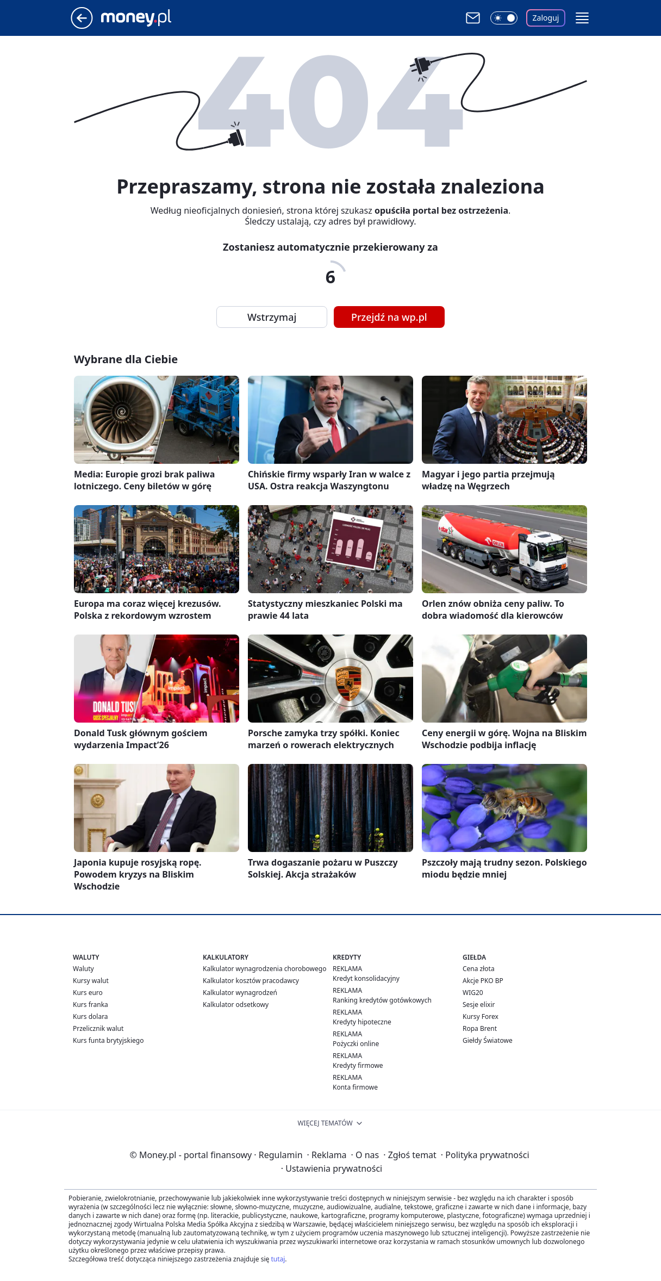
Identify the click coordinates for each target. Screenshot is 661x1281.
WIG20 (473, 992)
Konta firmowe (355, 1087)
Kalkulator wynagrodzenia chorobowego (264, 968)
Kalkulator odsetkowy (236, 1004)
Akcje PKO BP (483, 980)
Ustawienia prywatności (331, 1168)
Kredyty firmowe (358, 1065)
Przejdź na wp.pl (389, 317)
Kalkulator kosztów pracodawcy (251, 980)
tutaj (278, 1259)
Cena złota (479, 968)
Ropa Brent (480, 1028)
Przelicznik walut (98, 1028)
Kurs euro (88, 992)
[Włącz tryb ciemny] (503, 17)
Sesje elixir (479, 1004)
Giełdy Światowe (488, 1040)
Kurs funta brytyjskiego (108, 1040)
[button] (582, 18)
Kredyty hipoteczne (362, 1022)
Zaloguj (546, 18)
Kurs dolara (90, 1016)
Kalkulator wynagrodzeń (240, 992)
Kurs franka (90, 1004)
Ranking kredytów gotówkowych (382, 1000)
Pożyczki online (356, 1043)
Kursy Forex (480, 1016)
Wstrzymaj (271, 317)
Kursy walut (91, 980)
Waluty (83, 968)
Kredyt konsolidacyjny (366, 978)
